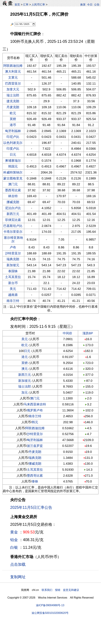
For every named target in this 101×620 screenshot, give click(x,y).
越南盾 (13, 295)
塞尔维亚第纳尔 (13, 239)
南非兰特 (13, 301)
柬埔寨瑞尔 (13, 160)
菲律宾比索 (13, 220)
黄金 (14, 532)
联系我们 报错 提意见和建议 (60, 589)
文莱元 (13, 77)
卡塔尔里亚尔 (12, 231)
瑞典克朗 (13, 259)
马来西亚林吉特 (35, 404)
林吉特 (13, 196)
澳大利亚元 (13, 71)
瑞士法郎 (13, 95)
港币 (13, 125)
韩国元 (13, 166)
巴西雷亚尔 (13, 83)
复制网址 (19, 576)
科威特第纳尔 (12, 172)
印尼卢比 (13, 137)
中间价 (67, 333)
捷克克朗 (13, 101)
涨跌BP (87, 333)
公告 (96, 4)
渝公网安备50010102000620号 (50, 612)
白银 (14, 547)
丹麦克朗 (13, 107)
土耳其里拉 (13, 277)
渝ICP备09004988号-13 (50, 605)
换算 (83, 4)
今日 (89, 4)
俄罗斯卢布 (35, 410)
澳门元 (13, 184)
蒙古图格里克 (12, 178)
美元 (13, 289)
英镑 (13, 119)
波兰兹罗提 (35, 446)
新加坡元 (13, 265)
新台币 (13, 283)
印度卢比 (13, 148)
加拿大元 (13, 89)
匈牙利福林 (13, 131)
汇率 (25, 4)
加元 (24, 392)
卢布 (13, 247)
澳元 (24, 368)
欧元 (13, 113)
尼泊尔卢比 (13, 208)
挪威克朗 (13, 202)
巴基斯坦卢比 (12, 226)
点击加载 (18, 564)
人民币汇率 (38, 4)
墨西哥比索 (13, 190)
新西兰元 (13, 214)
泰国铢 (13, 271)
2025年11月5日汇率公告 (31, 507)
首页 (17, 4)
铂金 (14, 540)
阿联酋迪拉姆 (12, 65)
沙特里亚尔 (13, 253)
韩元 (35, 422)
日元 (13, 154)
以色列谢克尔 (12, 143)
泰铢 (35, 481)
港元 (24, 357)
